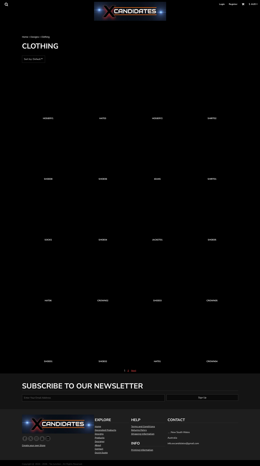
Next (133, 370)
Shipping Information (142, 433)
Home (25, 37)
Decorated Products (105, 430)
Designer (100, 441)
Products (100, 437)
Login (222, 4)
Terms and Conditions (143, 426)
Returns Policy (139, 430)
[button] (6, 4)
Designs (34, 37)
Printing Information (142, 450)
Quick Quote (101, 452)
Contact (99, 448)
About (98, 445)
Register (233, 4)
